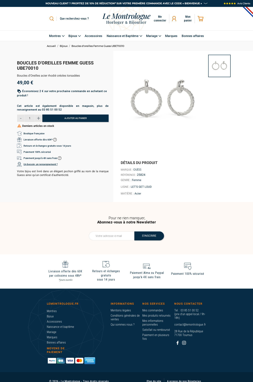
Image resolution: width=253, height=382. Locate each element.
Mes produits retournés (156, 315)
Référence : (128, 174)
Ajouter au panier (75, 118)
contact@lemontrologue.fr (190, 324)
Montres (52, 311)
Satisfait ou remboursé (156, 330)
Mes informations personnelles (152, 322)
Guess (137, 169)
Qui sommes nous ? (123, 324)
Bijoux (50, 316)
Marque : (126, 169)
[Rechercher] (79, 18)
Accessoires (54, 321)
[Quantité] (29, 118)
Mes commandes (152, 310)
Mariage (51, 332)
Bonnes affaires (56, 342)
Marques (52, 337)
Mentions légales (121, 310)
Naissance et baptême (60, 327)
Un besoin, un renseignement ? (41, 164)
